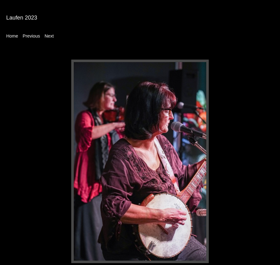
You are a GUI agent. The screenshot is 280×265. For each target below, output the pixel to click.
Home (12, 36)
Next (49, 36)
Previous (31, 36)
